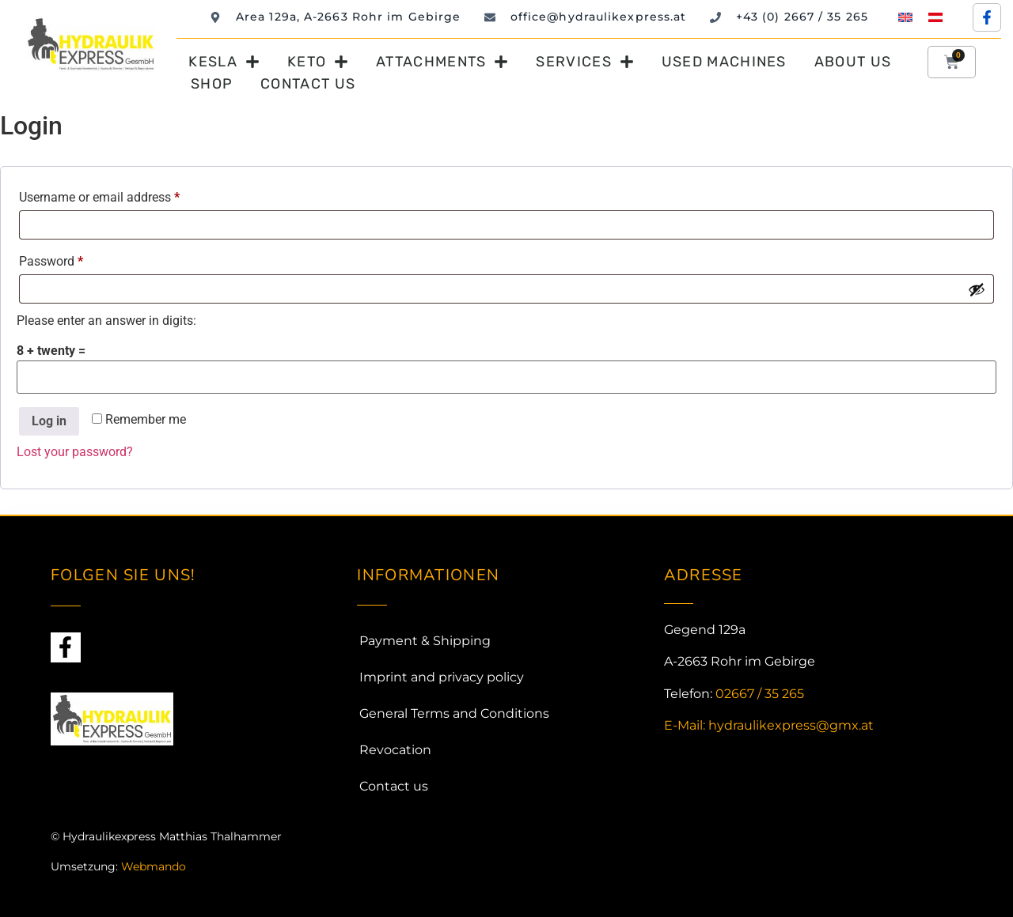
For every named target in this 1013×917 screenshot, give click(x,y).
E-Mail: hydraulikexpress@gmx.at (769, 725)
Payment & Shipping (425, 640)
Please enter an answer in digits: (106, 321)
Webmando (153, 866)
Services (584, 62)
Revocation (395, 749)
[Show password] (976, 289)
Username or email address (123, 195)
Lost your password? (75, 451)
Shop (212, 83)
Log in (49, 420)
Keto (317, 62)
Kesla (224, 62)
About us (852, 61)
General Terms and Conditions (454, 713)
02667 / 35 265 (759, 693)
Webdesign (82, 897)
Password (75, 259)
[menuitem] (905, 17)
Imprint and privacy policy (441, 677)
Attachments (442, 62)
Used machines (724, 61)
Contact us (307, 83)
